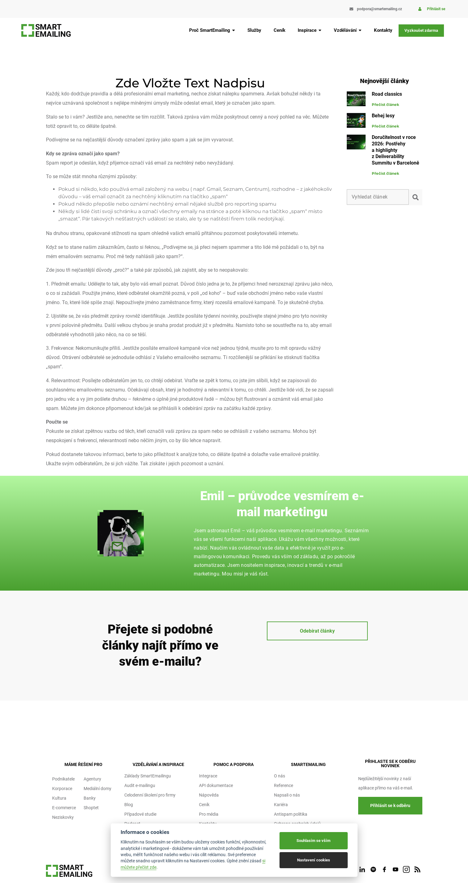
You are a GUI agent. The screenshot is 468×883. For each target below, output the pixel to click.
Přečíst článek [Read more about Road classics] (385, 104)
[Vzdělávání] (348, 30)
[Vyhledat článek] (377, 197)
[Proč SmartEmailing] (212, 30)
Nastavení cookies (313, 860)
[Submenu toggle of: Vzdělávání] (360, 30)
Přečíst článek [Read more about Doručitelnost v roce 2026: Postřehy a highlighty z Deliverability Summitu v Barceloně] (385, 173)
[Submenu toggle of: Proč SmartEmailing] (233, 30)
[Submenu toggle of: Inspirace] (320, 30)
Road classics (387, 94)
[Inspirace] (310, 30)
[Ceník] (279, 30)
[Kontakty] (383, 30)
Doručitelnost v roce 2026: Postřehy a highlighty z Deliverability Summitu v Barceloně (395, 150)
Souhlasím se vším (313, 840)
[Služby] (254, 30)
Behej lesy (383, 116)
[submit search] (417, 197)
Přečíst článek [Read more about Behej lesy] (385, 126)
